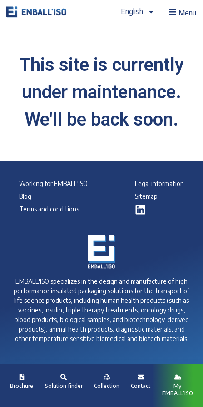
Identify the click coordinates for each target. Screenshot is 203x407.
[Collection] (107, 377)
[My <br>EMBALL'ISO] (177, 377)
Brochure (21, 385)
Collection (106, 385)
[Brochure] (22, 377)
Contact (140, 385)
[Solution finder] (63, 377)
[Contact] (141, 377)
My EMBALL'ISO (177, 389)
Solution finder (64, 385)
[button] (181, 12)
